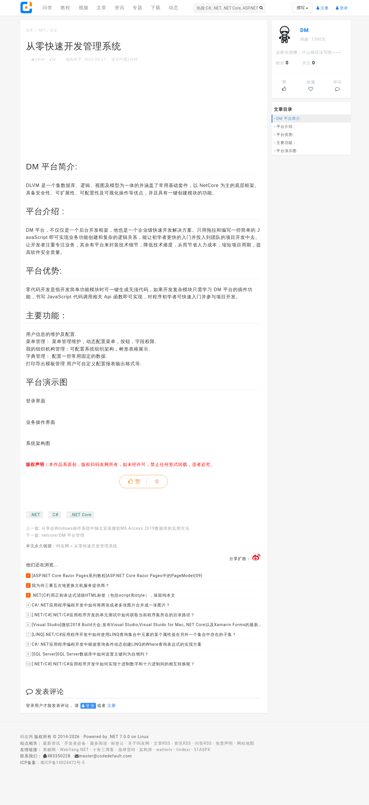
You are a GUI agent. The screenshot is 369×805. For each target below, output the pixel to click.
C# (56, 514)
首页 (29, 30)
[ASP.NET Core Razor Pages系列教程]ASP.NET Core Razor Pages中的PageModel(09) (114, 575)
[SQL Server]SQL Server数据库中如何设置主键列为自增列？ (87, 654)
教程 (65, 7)
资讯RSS (182, 743)
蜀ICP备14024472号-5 (62, 762)
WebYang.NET (74, 749)
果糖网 (49, 749)
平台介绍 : (285, 126)
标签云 (117, 743)
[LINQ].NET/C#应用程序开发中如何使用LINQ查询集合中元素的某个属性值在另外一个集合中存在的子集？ (131, 634)
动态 (173, 7)
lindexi (183, 749)
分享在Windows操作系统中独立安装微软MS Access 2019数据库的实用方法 (115, 528)
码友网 (62, 546)
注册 (324, 5)
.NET (41, 30)
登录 (343, 5)
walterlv (164, 749)
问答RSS (203, 743)
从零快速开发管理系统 (95, 546)
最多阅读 (98, 743)
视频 (84, 7)
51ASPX (202, 749)
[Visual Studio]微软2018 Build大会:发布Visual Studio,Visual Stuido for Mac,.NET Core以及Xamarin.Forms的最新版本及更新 (143, 624)
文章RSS (162, 743)
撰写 (302, 7)
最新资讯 (51, 743)
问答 (47, 7)
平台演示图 (286, 151)
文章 (101, 7)
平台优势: (285, 134)
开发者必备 (75, 743)
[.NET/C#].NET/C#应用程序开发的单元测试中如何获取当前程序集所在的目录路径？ (110, 615)
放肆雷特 (126, 749)
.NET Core (81, 514)
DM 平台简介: (288, 118)
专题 (137, 7)
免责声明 (224, 743)
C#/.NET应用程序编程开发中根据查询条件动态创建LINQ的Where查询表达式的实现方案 (114, 644)
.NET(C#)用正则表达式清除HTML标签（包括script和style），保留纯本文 (100, 595)
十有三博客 (103, 749)
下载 (156, 7)
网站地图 (245, 743)
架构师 (145, 749)
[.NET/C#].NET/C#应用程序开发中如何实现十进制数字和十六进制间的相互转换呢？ (110, 664)
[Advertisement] (143, 105)
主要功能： (286, 143)
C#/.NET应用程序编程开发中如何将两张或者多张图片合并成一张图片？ (98, 605)
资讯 (120, 7)
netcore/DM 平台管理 (63, 535)
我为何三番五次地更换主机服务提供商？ (68, 585)
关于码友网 (139, 743)
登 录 (88, 706)
